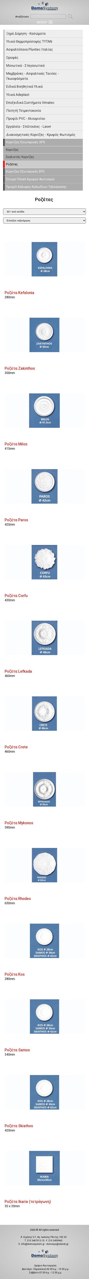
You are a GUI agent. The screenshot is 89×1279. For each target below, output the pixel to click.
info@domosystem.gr (33, 1244)
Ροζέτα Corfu (16, 596)
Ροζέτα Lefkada (18, 671)
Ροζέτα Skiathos (19, 1126)
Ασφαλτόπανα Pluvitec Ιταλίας (29, 49)
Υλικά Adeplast (17, 95)
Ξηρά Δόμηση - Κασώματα (26, 34)
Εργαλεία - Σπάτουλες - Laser (28, 126)
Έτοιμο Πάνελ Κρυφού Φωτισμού (30, 179)
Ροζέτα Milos (16, 444)
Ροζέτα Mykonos (19, 823)
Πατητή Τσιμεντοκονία (23, 111)
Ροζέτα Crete (16, 747)
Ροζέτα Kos (15, 974)
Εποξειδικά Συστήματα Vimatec (30, 103)
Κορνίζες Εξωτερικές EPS (25, 171)
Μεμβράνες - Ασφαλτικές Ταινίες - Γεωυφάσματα (32, 76)
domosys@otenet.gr (57, 1244)
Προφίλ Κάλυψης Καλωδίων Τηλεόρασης (36, 187)
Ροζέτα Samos (17, 1050)
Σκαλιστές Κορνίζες (20, 157)
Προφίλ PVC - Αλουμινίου (25, 119)
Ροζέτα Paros (16, 520)
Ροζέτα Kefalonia (19, 293)
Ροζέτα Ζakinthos (20, 368)
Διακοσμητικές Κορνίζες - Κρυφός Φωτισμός (40, 135)
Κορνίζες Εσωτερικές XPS (25, 142)
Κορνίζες (12, 150)
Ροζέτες (12, 164)
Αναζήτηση (22, 16)
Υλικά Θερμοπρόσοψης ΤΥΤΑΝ (29, 41)
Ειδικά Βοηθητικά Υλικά (24, 87)
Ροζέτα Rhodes (18, 898)
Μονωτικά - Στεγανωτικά (25, 66)
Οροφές (12, 58)
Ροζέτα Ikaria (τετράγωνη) (28, 1201)
